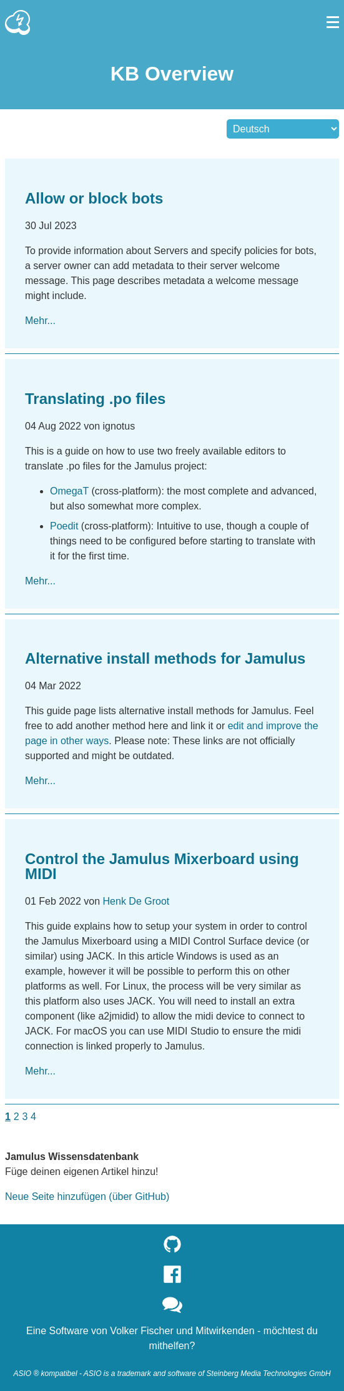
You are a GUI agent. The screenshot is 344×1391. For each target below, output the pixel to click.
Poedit (64, 526)
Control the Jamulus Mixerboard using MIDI (162, 866)
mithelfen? (172, 1345)
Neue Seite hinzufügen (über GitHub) (87, 1196)
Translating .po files (95, 398)
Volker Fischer (141, 1330)
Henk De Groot (136, 901)
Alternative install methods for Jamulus (165, 658)
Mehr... (40, 320)
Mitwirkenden (224, 1330)
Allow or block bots (94, 198)
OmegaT (69, 491)
